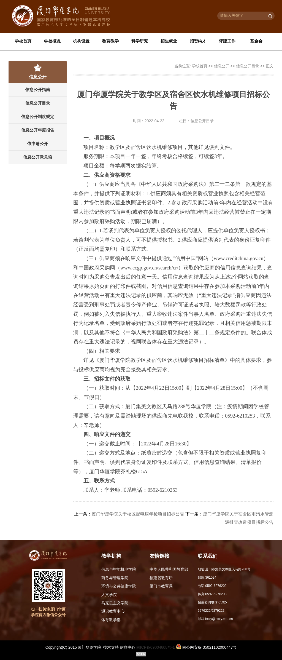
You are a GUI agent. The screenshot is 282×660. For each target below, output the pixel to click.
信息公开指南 (37, 89)
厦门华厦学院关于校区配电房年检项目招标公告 (138, 514)
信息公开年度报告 (37, 130)
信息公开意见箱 (37, 157)
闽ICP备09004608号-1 (155, 647)
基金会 (256, 41)
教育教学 (110, 41)
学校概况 (52, 41)
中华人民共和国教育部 (169, 569)
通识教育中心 (112, 610)
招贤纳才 (198, 41)
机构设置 (81, 41)
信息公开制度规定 (37, 116)
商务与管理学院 (114, 577)
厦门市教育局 (161, 586)
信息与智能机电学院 (118, 569)
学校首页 (23, 41)
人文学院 (109, 594)
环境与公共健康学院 (118, 586)
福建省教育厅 (161, 577)
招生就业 (169, 41)
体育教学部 (111, 619)
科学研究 (139, 41)
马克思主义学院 (114, 602)
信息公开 (221, 66)
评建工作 (227, 41)
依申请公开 (37, 143)
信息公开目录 (37, 103)
